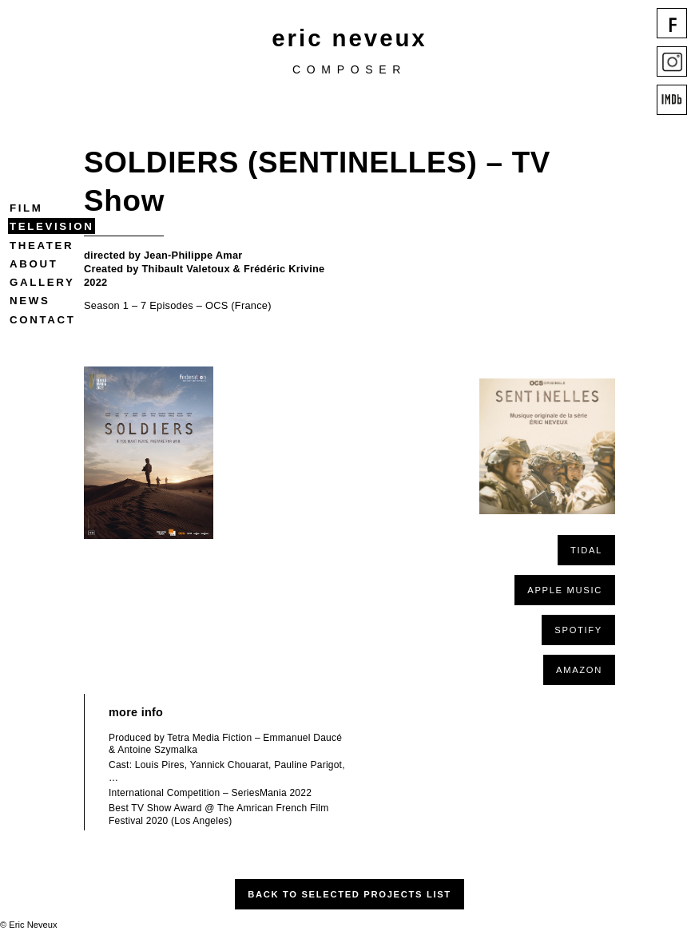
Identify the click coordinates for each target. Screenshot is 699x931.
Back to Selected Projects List (349, 894)
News (30, 301)
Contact (42, 320)
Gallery (42, 282)
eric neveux (349, 38)
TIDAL (586, 550)
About (34, 264)
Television (51, 226)
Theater (41, 246)
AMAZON (579, 670)
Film (26, 208)
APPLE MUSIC (564, 590)
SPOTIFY (578, 630)
